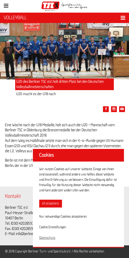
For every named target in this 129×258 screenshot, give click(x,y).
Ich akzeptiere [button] (50, 203)
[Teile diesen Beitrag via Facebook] (106, 109)
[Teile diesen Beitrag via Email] (114, 109)
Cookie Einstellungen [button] (52, 227)
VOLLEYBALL (15, 17)
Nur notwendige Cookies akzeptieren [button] (63, 216)
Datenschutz (47, 238)
